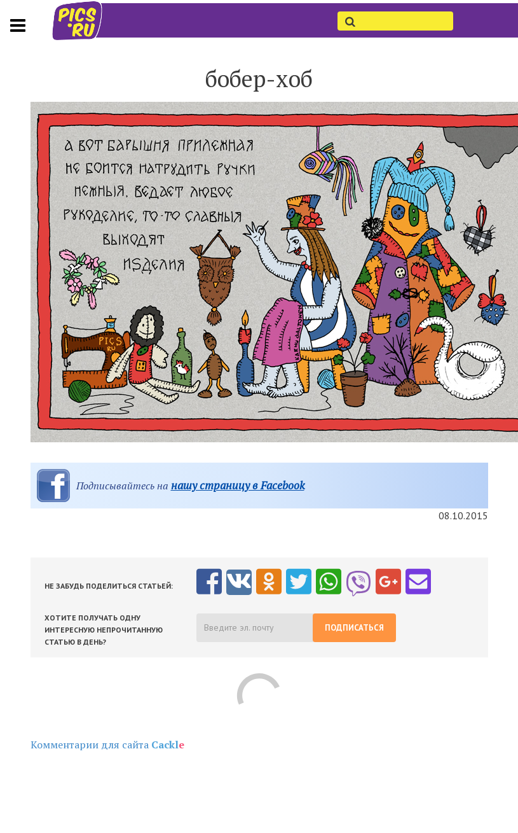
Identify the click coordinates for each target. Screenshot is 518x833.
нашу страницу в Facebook (237, 485)
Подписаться (354, 627)
